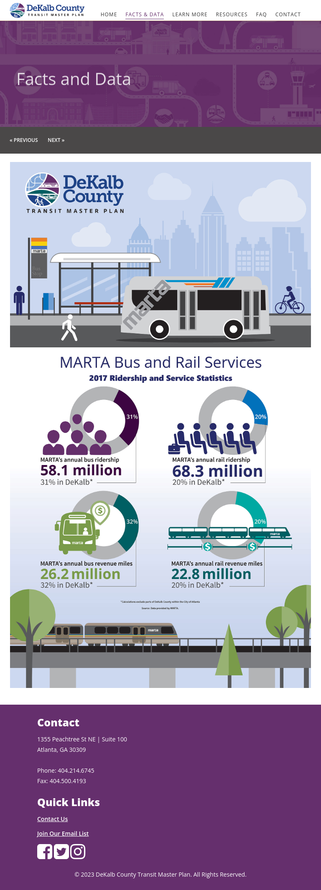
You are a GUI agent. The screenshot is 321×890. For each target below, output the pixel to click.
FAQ (261, 14)
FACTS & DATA (144, 14)
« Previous (24, 140)
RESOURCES (232, 14)
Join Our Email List (63, 833)
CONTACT (288, 14)
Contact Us (52, 819)
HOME (109, 14)
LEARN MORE (189, 14)
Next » (56, 140)
